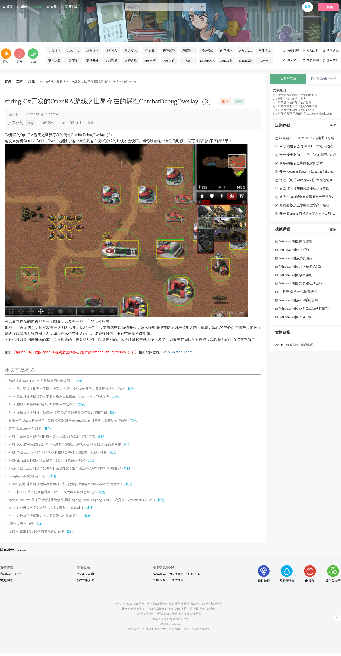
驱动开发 (92, 60)
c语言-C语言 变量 (21, 524)
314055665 (159, 580)
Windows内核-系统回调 (293, 258)
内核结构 (6, 573)
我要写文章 (288, 78)
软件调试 (265, 50)
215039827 (176, 573)
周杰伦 (13, 115)
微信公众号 (333, 573)
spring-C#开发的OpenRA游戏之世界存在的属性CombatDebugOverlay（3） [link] (92, 81)
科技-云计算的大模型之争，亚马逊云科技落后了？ (45, 516)
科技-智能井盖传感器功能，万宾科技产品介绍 (42, 405)
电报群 (310, 573)
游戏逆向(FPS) (86, 580)
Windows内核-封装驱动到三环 (298, 283)
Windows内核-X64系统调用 (296, 300)
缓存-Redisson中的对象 (25, 428)
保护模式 (207, 50)
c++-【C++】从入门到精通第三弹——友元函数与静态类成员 (52, 492)
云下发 (73, 60)
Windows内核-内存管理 (293, 241)
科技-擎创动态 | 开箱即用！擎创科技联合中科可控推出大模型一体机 (58, 452)
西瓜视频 (292, 344)
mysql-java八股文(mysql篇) (28, 476)
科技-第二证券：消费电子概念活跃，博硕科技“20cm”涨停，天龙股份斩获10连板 (67, 389)
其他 (30, 123)
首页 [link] (8, 81)
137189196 (193, 573)
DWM (264, 60)
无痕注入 (54, 50)
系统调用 (188, 50)
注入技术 (131, 50)
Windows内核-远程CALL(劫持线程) (302, 308)
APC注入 (73, 50)
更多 (333, 125)
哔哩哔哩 (307, 344)
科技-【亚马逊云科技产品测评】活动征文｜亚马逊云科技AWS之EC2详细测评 (65, 468)
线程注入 (92, 50)
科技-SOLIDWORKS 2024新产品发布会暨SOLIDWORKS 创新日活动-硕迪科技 (65, 444)
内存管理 (226, 50)
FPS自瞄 (169, 60)
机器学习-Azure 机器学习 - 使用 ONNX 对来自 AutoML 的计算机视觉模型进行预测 (68, 420)
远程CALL (245, 50)
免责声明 (6, 580)
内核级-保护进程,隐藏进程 (296, 292)
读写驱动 (112, 50)
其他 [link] (31, 81)
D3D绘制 (226, 60)
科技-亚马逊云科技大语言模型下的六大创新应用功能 (47, 460)
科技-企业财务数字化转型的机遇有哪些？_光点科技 (46, 508)
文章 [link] (19, 81)
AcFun (279, 344)
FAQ (18, 573)
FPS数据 (111, 60)
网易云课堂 (287, 573)
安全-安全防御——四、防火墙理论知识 (305, 155)
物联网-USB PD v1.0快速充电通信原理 (36, 531)
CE (188, 60)
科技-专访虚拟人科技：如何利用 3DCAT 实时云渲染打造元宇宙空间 (58, 412)
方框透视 (131, 60)
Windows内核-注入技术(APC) (298, 266)
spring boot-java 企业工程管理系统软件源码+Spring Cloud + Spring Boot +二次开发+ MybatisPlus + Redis (82, 500)
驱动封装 (54, 60)
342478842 (159, 573)
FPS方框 (150, 60)
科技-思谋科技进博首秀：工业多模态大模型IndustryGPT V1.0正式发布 (59, 397)
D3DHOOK (207, 60)
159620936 (176, 580)
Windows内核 (86, 573)
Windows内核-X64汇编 (293, 317)
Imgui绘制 (245, 60)
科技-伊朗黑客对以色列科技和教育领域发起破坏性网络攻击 (52, 436)
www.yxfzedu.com (178, 352)
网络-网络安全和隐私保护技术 (299, 163)
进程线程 (169, 50)
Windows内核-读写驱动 (293, 275)
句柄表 (149, 50)
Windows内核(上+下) (292, 250)
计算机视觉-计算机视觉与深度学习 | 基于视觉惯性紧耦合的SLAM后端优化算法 (66, 484)
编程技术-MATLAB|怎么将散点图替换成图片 (41, 381)
